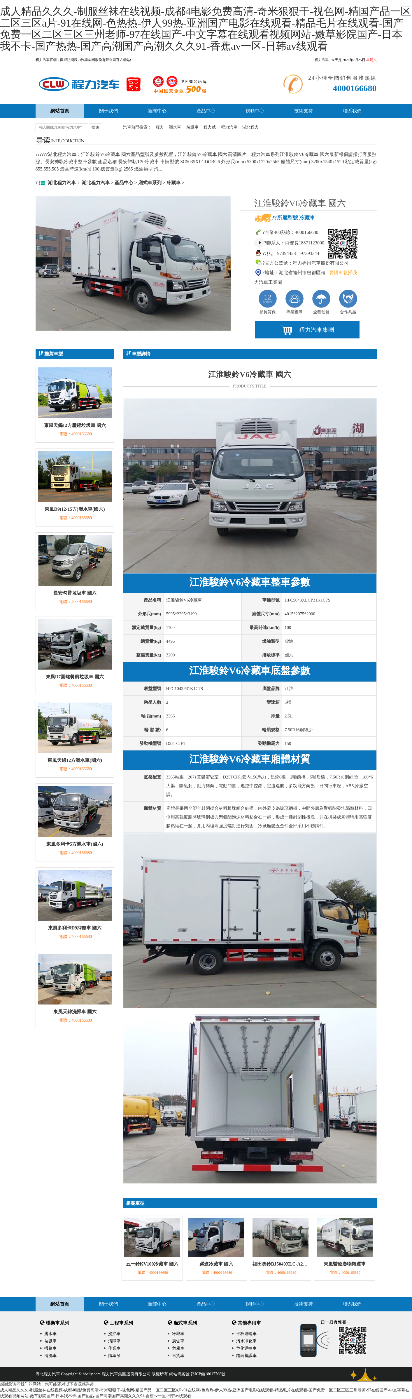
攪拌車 (114, 1334)
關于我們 (108, 110)
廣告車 (178, 1341)
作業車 (114, 1348)
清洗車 (50, 1355)
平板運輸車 (246, 1334)
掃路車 (50, 1348)
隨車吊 (114, 1355)
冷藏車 (173, 182)
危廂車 (178, 1348)
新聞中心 (157, 110)
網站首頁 (59, 1303)
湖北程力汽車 (96, 182)
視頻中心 (255, 110)
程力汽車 (322, 60)
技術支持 (303, 110)
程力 (160, 127)
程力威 (210, 127)
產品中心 (206, 110)
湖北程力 (250, 127)
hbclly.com (92, 1374)
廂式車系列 (150, 182)
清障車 (114, 1341)
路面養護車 (246, 1355)
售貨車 (178, 1355)
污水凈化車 (246, 1341)
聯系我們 (352, 110)
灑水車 (175, 127)
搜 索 (95, 127)
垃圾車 (192, 127)
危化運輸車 (246, 1348)
